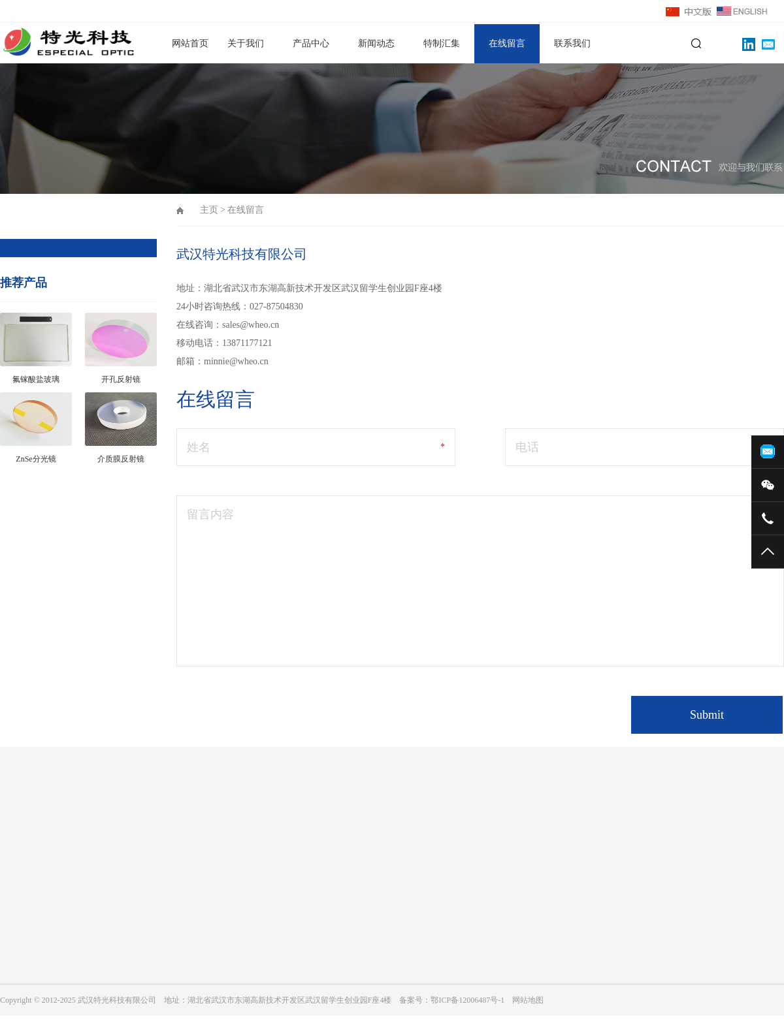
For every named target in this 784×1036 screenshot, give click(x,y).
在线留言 (507, 43)
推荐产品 (23, 282)
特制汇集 (441, 43)
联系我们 (572, 43)
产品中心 (311, 43)
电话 (527, 447)
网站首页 (190, 43)
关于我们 (245, 43)
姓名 (198, 447)
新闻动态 (376, 43)
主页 (209, 210)
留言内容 (210, 514)
